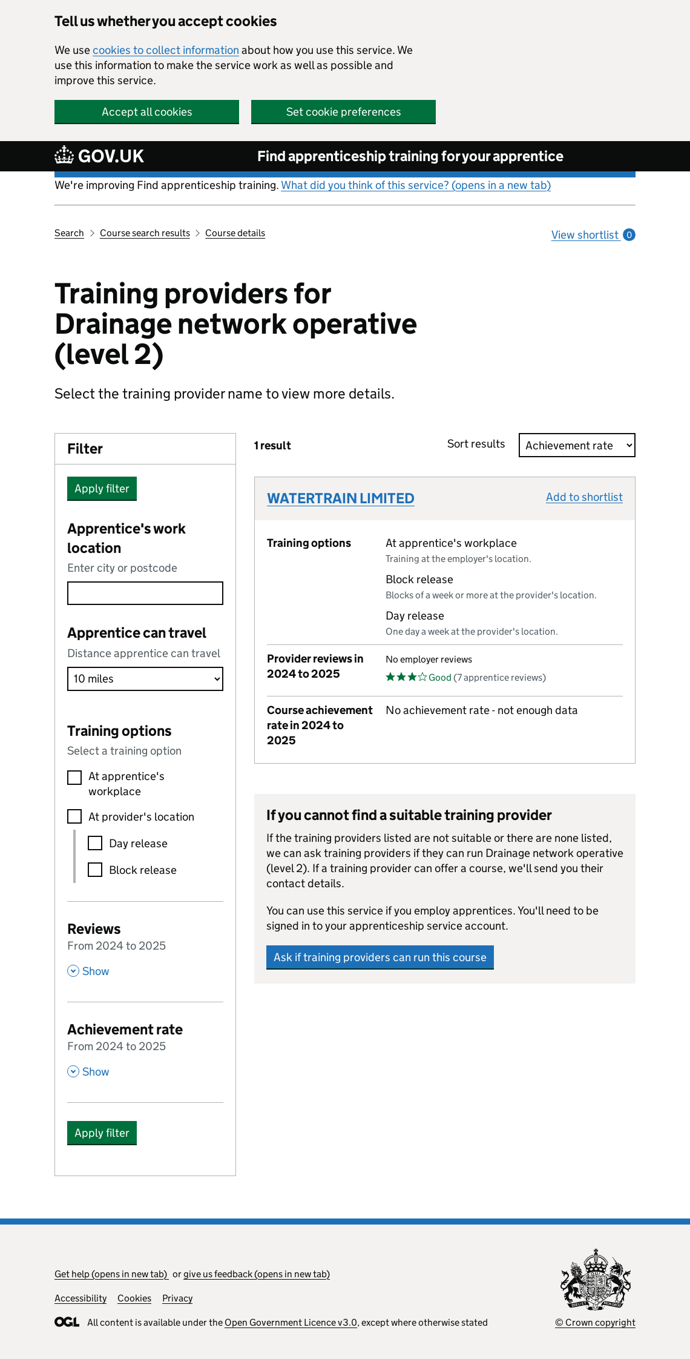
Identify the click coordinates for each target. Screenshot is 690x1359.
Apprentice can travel (136, 632)
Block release (143, 870)
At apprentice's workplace (126, 783)
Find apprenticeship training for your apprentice (410, 156)
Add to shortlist (584, 497)
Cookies (134, 1298)
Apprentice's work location (126, 538)
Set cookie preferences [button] (343, 112)
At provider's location (141, 817)
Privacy (177, 1298)
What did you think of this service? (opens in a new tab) (416, 185)
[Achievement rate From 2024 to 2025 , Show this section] (145, 1049)
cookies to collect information (166, 50)
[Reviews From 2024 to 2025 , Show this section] (145, 948)
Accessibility (80, 1298)
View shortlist (593, 235)
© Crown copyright (595, 1322)
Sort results (480, 444)
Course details (235, 233)
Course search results (145, 233)
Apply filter (102, 488)
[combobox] (145, 593)
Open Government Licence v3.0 (291, 1322)
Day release (138, 843)
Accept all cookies (147, 112)
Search (69, 233)
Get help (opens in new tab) (111, 1274)
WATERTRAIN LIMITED (341, 498)
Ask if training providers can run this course (380, 957)
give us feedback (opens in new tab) (256, 1274)
